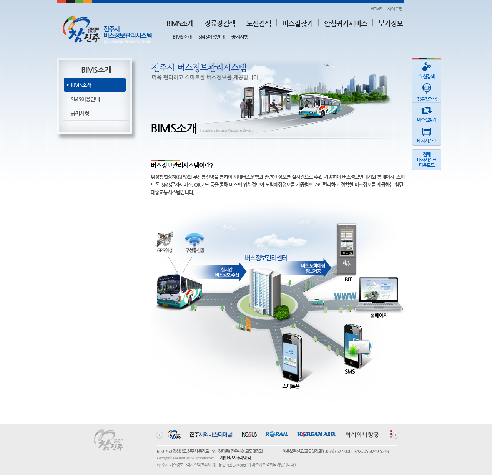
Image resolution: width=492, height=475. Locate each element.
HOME (376, 9)
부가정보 (390, 23)
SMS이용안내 (211, 37)
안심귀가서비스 (345, 23)
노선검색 (258, 23)
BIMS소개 (179, 23)
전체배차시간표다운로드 (426, 160)
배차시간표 (426, 134)
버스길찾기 (297, 23)
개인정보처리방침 (235, 457)
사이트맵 (395, 9)
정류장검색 (219, 23)
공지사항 (239, 37)
